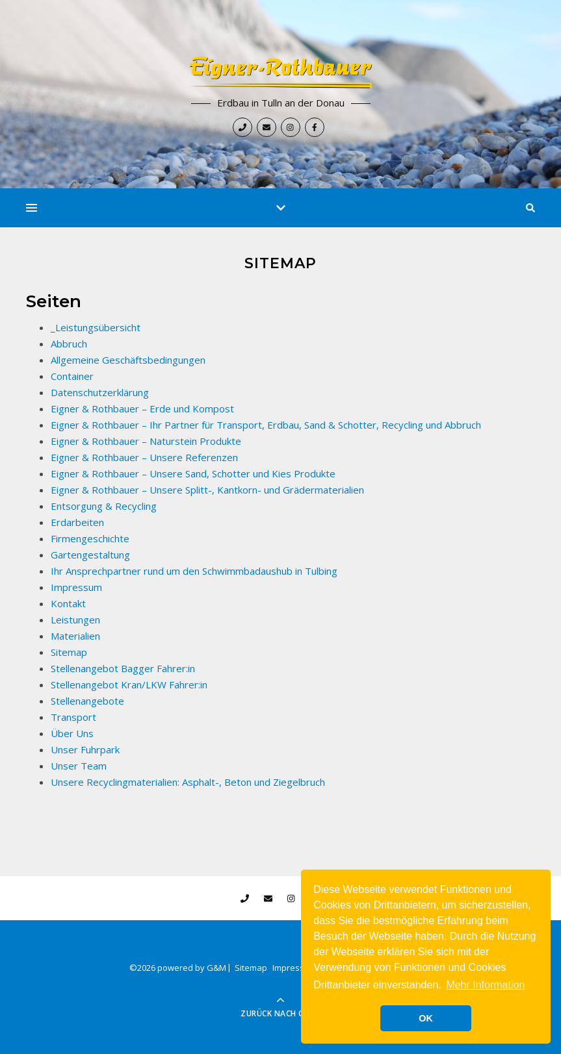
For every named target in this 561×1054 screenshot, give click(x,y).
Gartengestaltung (90, 554)
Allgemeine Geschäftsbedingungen (128, 359)
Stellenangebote (87, 700)
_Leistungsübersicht (95, 327)
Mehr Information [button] (485, 984)
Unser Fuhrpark (85, 749)
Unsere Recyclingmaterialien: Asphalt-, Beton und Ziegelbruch (188, 781)
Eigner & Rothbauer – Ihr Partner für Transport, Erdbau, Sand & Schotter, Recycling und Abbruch (266, 424)
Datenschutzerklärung (100, 392)
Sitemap (69, 652)
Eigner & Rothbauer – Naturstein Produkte (146, 440)
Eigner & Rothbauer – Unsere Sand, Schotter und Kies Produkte (193, 473)
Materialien (75, 635)
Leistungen (75, 619)
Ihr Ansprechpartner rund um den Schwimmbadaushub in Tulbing (194, 570)
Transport (73, 716)
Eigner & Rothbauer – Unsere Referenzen (144, 457)
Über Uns (72, 733)
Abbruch (69, 343)
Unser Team (79, 765)
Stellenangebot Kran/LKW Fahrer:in (129, 684)
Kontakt (68, 603)
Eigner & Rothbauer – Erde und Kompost (142, 408)
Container (72, 376)
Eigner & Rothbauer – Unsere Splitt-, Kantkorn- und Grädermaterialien (207, 489)
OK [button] (426, 1018)
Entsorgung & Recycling (104, 505)
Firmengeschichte (90, 538)
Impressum (76, 587)
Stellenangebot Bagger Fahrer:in (123, 668)
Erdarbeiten (77, 522)
